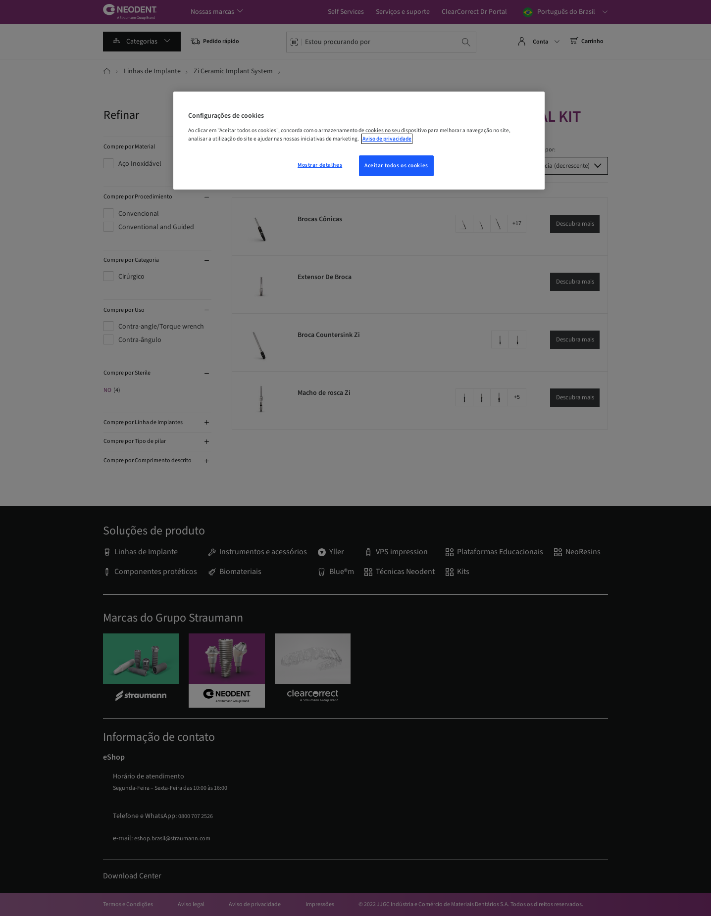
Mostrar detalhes (320, 165)
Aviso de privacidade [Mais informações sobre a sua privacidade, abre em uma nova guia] (386, 139)
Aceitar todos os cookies (396, 165)
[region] (359, 141)
